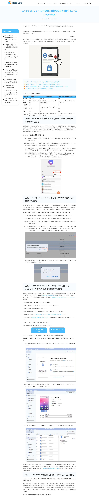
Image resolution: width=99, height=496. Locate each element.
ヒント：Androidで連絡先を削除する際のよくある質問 (39, 88)
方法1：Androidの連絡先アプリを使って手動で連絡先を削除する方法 (43, 82)
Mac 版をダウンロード (58, 330)
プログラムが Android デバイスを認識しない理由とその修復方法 (11, 64)
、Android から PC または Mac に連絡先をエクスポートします (50, 314)
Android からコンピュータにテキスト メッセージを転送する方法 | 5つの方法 (11, 93)
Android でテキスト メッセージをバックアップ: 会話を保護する (11, 100)
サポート (85, 3)
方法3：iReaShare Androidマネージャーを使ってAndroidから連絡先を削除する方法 (47, 86)
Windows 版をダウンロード (40, 330)
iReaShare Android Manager (49, 295)
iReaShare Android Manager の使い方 (9, 86)
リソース (78, 3)
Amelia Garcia (45, 19)
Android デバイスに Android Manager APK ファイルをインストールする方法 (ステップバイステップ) (11, 56)
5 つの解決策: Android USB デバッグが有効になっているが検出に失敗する (11, 81)
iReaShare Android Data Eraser (51, 468)
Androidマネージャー (36, 26)
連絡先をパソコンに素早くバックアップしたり (63, 297)
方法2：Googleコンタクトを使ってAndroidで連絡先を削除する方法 (43, 84)
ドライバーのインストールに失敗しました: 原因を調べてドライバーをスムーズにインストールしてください (11, 72)
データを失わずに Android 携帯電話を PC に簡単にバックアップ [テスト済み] (11, 38)
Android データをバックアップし (40, 317)
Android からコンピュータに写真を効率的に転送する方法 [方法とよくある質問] (11, 46)
